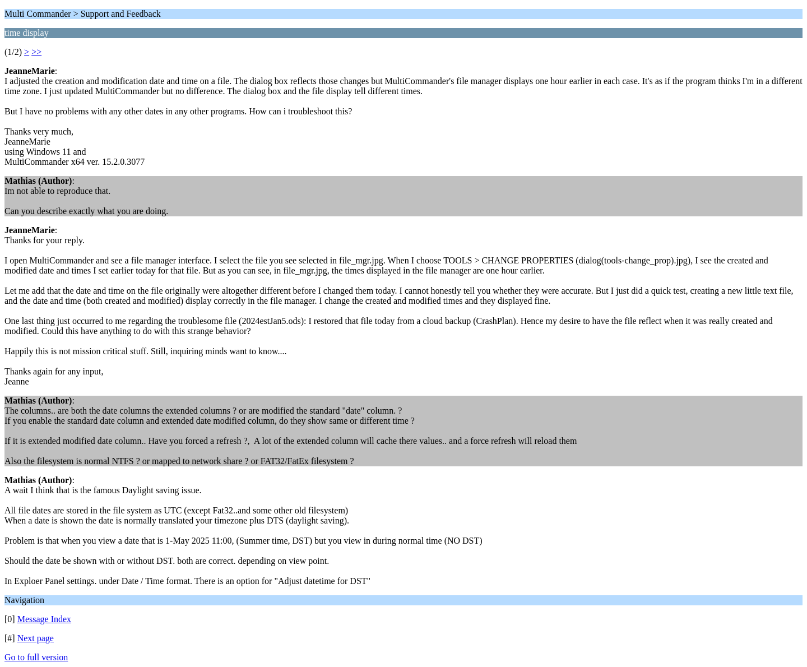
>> (36, 52)
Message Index (44, 619)
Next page (35, 638)
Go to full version (36, 657)
